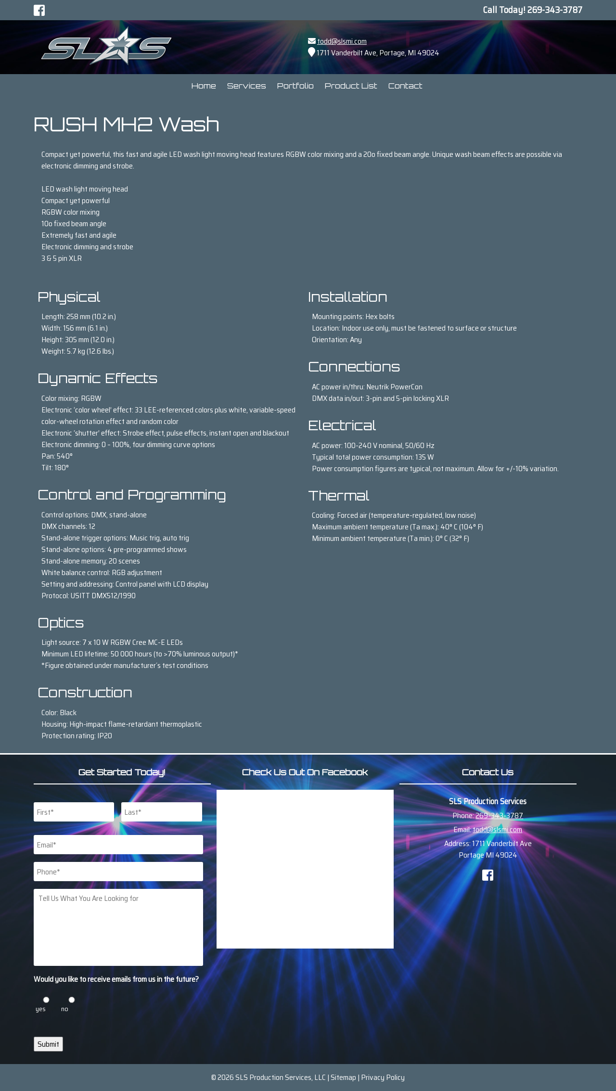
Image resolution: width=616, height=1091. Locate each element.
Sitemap (343, 1077)
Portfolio (295, 85)
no (64, 1009)
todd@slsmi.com (342, 41)
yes (41, 1009)
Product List (351, 85)
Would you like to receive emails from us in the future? (116, 980)
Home (204, 85)
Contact (405, 85)
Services (246, 85)
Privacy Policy (383, 1077)
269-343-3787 (499, 815)
